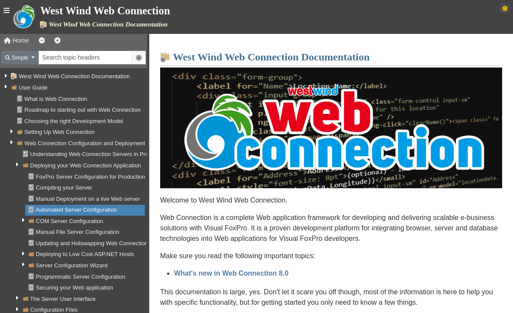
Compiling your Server (64, 187)
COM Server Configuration (69, 221)
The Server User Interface (63, 299)
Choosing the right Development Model (73, 121)
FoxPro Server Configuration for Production (90, 176)
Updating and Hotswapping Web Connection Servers (102, 243)
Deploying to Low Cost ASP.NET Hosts (85, 254)
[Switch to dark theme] (505, 8)
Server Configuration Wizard (71, 265)
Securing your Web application (74, 287)
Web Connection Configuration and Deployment (84, 143)
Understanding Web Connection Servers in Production (98, 154)
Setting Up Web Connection (59, 132)
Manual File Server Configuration (77, 232)
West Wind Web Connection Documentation (74, 76)
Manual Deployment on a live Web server (88, 199)
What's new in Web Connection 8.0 (236, 271)
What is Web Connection (55, 99)
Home (16, 40)
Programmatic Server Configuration (80, 276)
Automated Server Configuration (76, 209)
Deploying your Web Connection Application (85, 165)
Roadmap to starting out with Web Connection (82, 110)
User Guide (33, 87)
